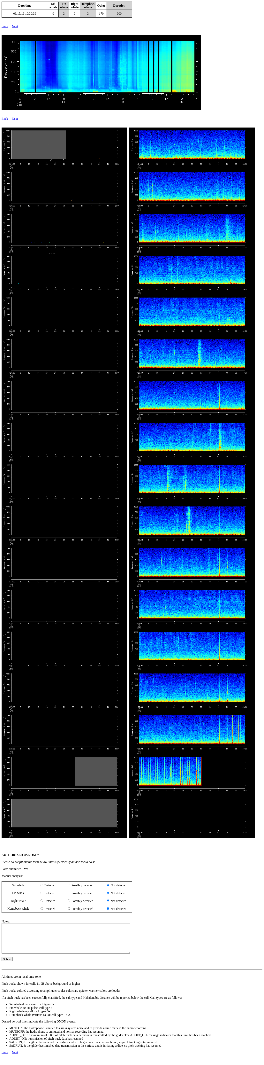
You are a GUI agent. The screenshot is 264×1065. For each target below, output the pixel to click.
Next (15, 26)
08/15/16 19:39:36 (24, 13)
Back (5, 26)
